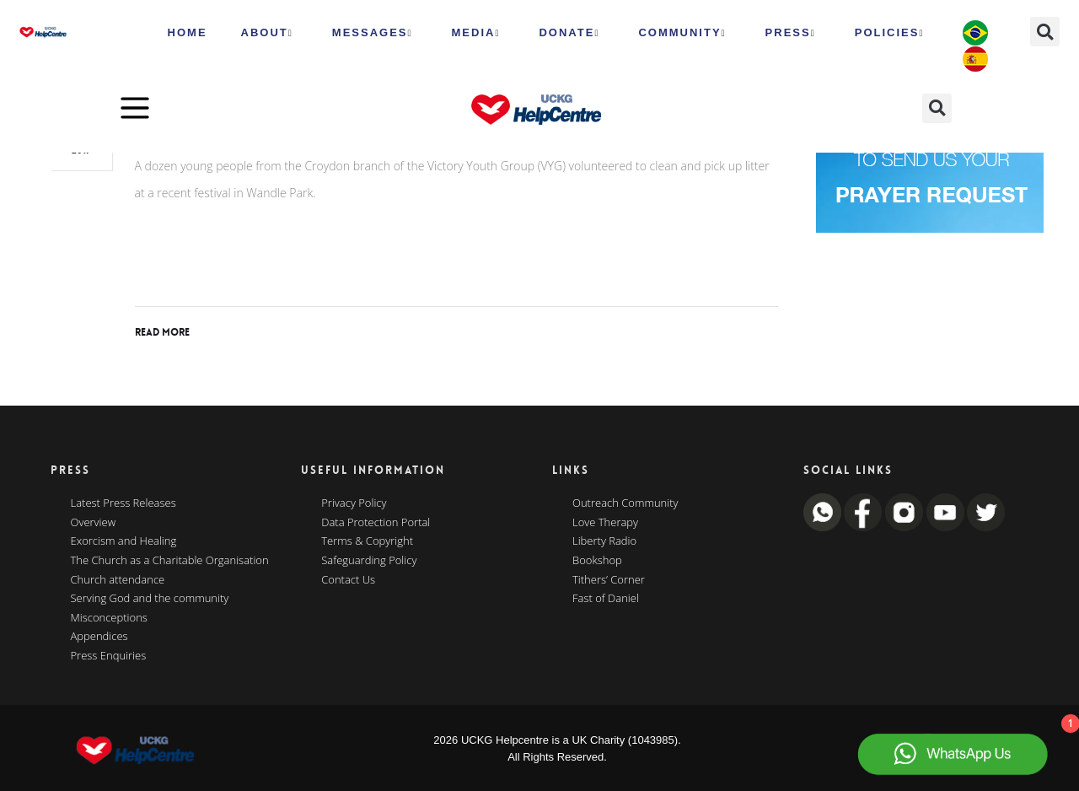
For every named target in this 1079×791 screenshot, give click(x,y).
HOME (187, 32)
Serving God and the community (150, 598)
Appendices (99, 636)
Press (790, 32)
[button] (1045, 31)
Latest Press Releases (123, 503)
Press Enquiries (109, 656)
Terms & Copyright (367, 541)
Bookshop (597, 561)
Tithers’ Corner (608, 580)
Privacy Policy (353, 503)
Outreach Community (625, 503)
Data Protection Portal (375, 523)
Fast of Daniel (605, 598)
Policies (890, 32)
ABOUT (267, 32)
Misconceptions (109, 618)
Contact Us (348, 580)
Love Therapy (605, 523)
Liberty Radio (604, 541)
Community (682, 32)
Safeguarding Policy (368, 561)
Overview (93, 523)
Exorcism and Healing (124, 541)
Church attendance (118, 580)
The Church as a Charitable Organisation (170, 561)
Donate (569, 32)
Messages (372, 32)
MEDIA (476, 32)
